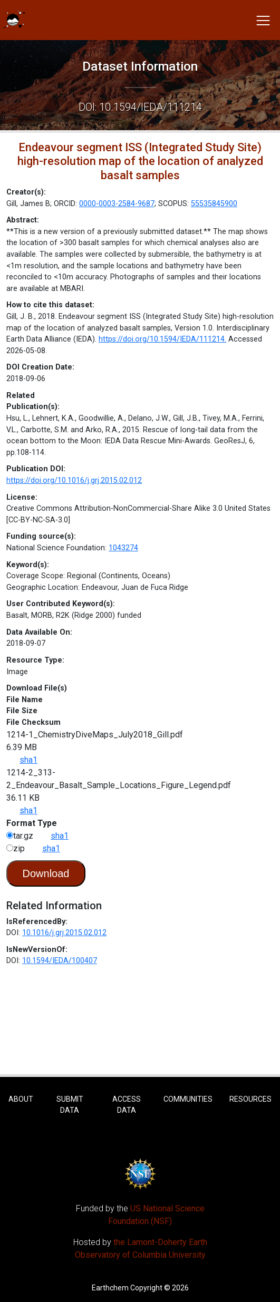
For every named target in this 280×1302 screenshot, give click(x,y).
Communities (188, 1099)
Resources (250, 1099)
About (20, 1099)
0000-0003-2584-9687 (117, 203)
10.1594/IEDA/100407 (59, 960)
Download (46, 873)
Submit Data (69, 1104)
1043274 (123, 547)
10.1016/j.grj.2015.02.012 (64, 932)
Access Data (126, 1104)
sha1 (28, 760)
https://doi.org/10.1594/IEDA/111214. (162, 339)
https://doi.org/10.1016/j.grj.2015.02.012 (74, 480)
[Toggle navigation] (263, 20)
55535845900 (214, 203)
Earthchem (110, 1288)
